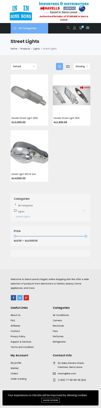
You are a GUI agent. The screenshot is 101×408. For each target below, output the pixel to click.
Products (25, 48)
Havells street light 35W (67, 118)
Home (14, 48)
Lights (36, 48)
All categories (23, 205)
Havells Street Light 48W (24, 118)
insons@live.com (67, 373)
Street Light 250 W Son (23, 174)
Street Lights (23, 216)
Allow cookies (50, 400)
